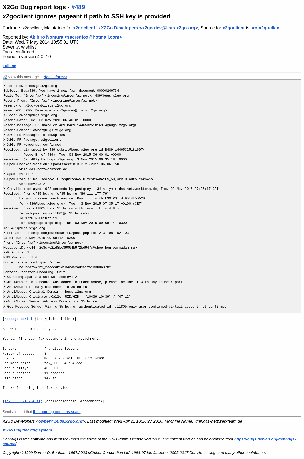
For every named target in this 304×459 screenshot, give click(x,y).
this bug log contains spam (56, 412)
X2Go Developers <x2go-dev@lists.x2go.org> (149, 27)
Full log (9, 66)
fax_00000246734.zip (23, 401)
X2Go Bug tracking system (27, 430)
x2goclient (32, 28)
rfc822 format (55, 77)
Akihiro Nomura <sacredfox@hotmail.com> (76, 37)
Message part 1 (18, 318)
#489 (78, 7)
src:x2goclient (265, 27)
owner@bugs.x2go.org (60, 421)
